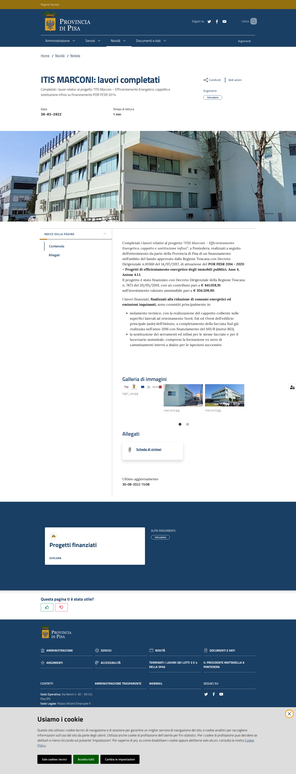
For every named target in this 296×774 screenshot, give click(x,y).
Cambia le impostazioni (120, 759)
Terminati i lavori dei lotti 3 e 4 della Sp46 (173, 665)
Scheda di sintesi (148, 449)
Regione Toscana (50, 4)
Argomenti (54, 663)
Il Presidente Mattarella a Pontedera (224, 665)
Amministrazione (59, 651)
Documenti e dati (222, 651)
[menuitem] (244, 41)
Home (45, 55)
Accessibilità (111, 663)
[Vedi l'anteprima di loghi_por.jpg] (142, 387)
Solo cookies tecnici (54, 759)
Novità (60, 55)
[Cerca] (252, 21)
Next (249, 403)
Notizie (75, 55)
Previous (119, 403)
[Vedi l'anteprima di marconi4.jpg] (183, 395)
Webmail (157, 684)
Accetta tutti (86, 759)
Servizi (106, 651)
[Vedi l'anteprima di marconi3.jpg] (224, 395)
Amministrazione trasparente (120, 684)
